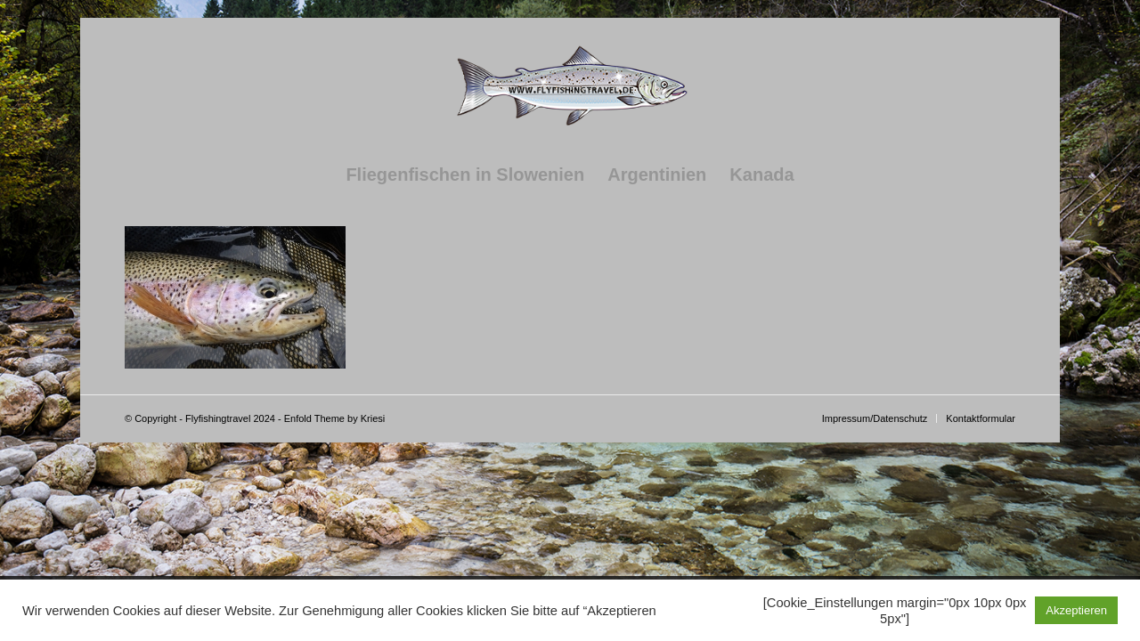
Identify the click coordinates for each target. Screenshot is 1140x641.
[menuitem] (465, 174)
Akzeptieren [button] (1076, 610)
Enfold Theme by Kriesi (335, 418)
